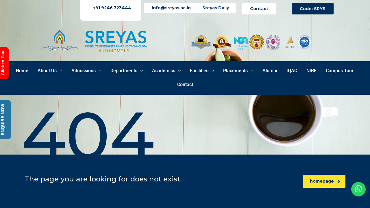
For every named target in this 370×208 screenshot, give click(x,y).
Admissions (86, 70)
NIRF (311, 70)
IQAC (291, 70)
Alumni (269, 70)
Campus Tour (340, 70)
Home (22, 70)
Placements (238, 70)
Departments (126, 70)
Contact (185, 84)
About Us (50, 70)
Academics (166, 70)
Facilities (202, 70)
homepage (325, 181)
